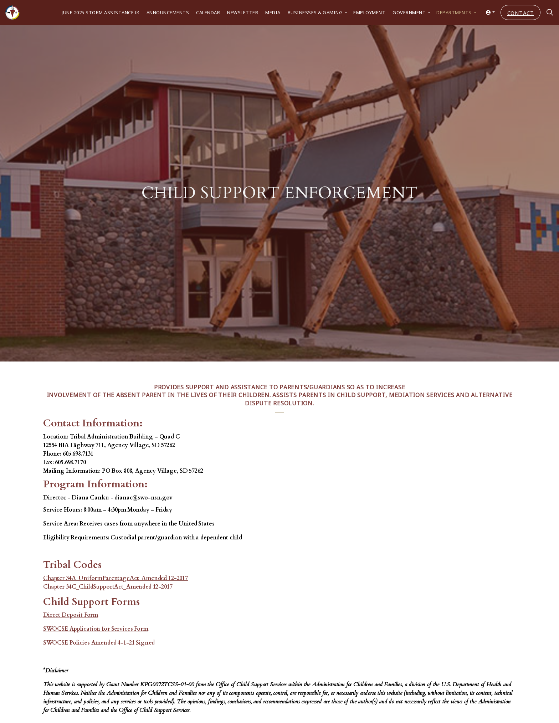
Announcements (168, 12)
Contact (520, 12)
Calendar (208, 12)
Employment (369, 12)
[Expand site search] (550, 12)
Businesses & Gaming (315, 12)
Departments (454, 12)
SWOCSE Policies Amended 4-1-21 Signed (98, 643)
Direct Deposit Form (70, 615)
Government (409, 12)
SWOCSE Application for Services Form (95, 629)
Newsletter (242, 12)
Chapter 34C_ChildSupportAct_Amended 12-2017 (108, 587)
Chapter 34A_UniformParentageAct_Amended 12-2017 (115, 578)
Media (273, 12)
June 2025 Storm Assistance (100, 12)
